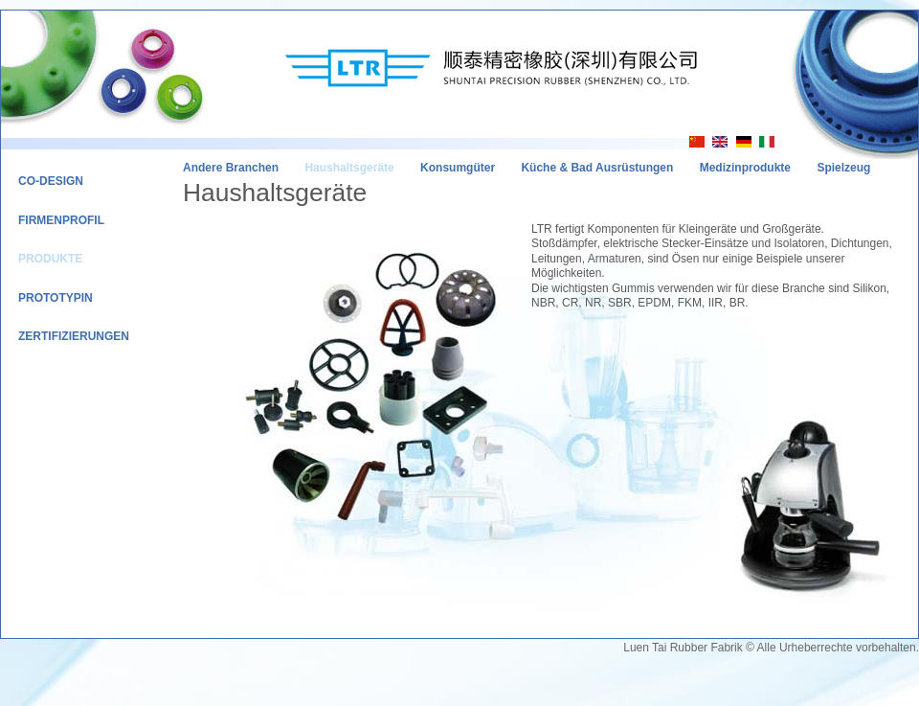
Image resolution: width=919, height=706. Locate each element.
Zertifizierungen (73, 336)
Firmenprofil (61, 220)
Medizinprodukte (745, 167)
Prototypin (55, 298)
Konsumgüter (457, 167)
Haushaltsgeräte (348, 167)
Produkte (50, 258)
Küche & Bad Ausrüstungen (597, 167)
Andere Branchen (231, 167)
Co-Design (50, 181)
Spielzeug (843, 167)
